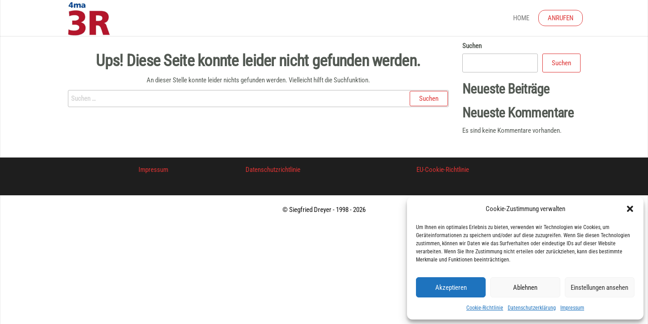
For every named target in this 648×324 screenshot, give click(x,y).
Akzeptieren (451, 288)
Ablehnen (525, 288)
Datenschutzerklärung (532, 308)
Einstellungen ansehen (599, 288)
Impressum (572, 308)
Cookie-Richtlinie (484, 308)
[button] (630, 208)
